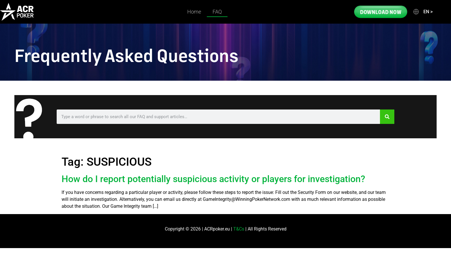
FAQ (217, 12)
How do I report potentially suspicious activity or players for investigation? (213, 178)
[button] (422, 12)
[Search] (387, 116)
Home (194, 12)
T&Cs (238, 229)
